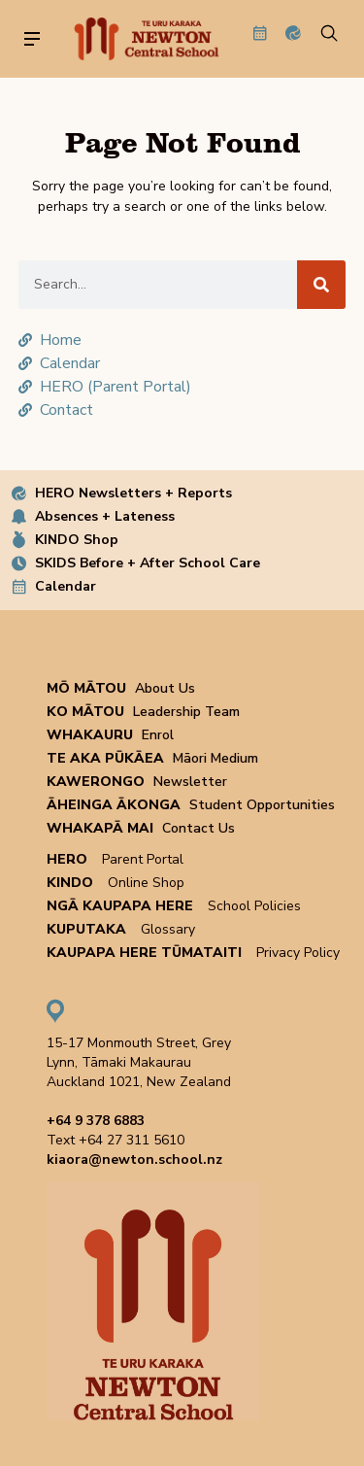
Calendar (65, 586)
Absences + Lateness (105, 516)
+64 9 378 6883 (96, 1120)
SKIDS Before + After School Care (147, 563)
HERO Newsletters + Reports (133, 493)
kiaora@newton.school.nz (134, 1159)
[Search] (321, 284)
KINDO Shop (76, 539)
